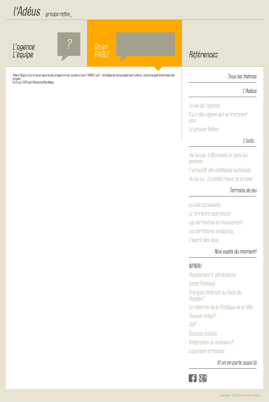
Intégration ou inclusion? (211, 342)
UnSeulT (235, 395)
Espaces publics (203, 334)
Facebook (193, 378)
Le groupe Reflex (203, 129)
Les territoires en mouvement (215, 222)
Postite (256, 395)
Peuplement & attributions (212, 275)
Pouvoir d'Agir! (202, 316)
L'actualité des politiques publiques (220, 170)
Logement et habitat (206, 351)
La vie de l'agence (204, 106)
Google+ (203, 378)
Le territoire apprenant (209, 214)
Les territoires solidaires (211, 231)
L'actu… (249, 141)
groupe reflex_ (58, 14)
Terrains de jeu (243, 190)
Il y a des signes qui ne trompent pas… (218, 117)
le (20, 82)
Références (203, 55)
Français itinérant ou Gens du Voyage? (215, 295)
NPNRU (195, 266)
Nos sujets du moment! (235, 252)
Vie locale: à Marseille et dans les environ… (218, 158)
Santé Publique (202, 284)
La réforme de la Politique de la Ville (221, 307)
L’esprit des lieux (203, 240)
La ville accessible (204, 205)
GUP (192, 325)
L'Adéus (249, 91)
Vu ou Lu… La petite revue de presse (220, 179)
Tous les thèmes (242, 76)
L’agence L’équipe (46, 46)
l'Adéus (26, 11)
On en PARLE (134, 46)
